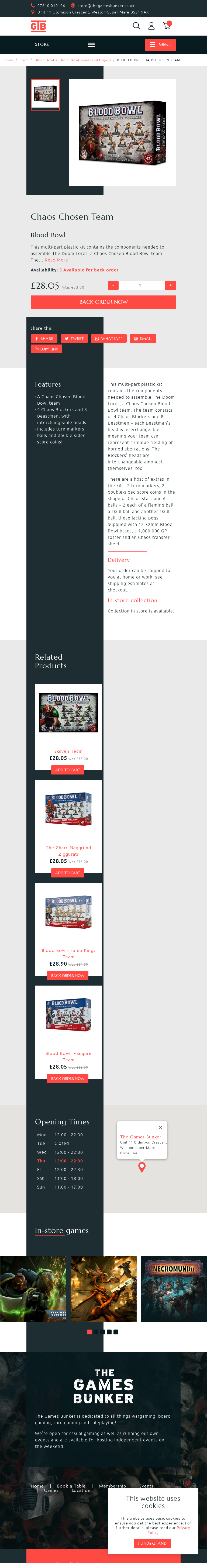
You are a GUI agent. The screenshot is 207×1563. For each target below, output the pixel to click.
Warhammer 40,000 (55, 1387)
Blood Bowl (44, 60)
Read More (56, 259)
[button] (89, 1132)
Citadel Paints (122, 1462)
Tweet (74, 338)
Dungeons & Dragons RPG (61, 1433)
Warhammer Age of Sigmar (63, 1400)
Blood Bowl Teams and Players (85, 60)
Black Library (48, 1462)
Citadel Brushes (51, 1469)
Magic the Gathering (56, 1420)
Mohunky (82, 1539)
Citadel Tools (121, 1469)
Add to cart (67, 776)
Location (81, 1291)
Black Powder (121, 1426)
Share (44, 338)
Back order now (104, 302)
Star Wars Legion (52, 1439)
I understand (152, 1543)
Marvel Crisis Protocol (130, 1433)
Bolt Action (119, 1420)
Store (24, 60)
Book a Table (71, 1286)
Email (143, 338)
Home (9, 60)
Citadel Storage (50, 1475)
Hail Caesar (46, 1426)
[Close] (160, 913)
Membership (112, 1286)
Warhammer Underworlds (61, 1407)
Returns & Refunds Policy (69, 1512)
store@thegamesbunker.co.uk (106, 6)
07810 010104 (51, 6)
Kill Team (117, 1387)
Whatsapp (109, 338)
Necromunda (47, 1394)
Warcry (114, 1400)
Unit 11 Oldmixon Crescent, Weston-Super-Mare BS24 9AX (93, 12)
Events (146, 1286)
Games (51, 1291)
